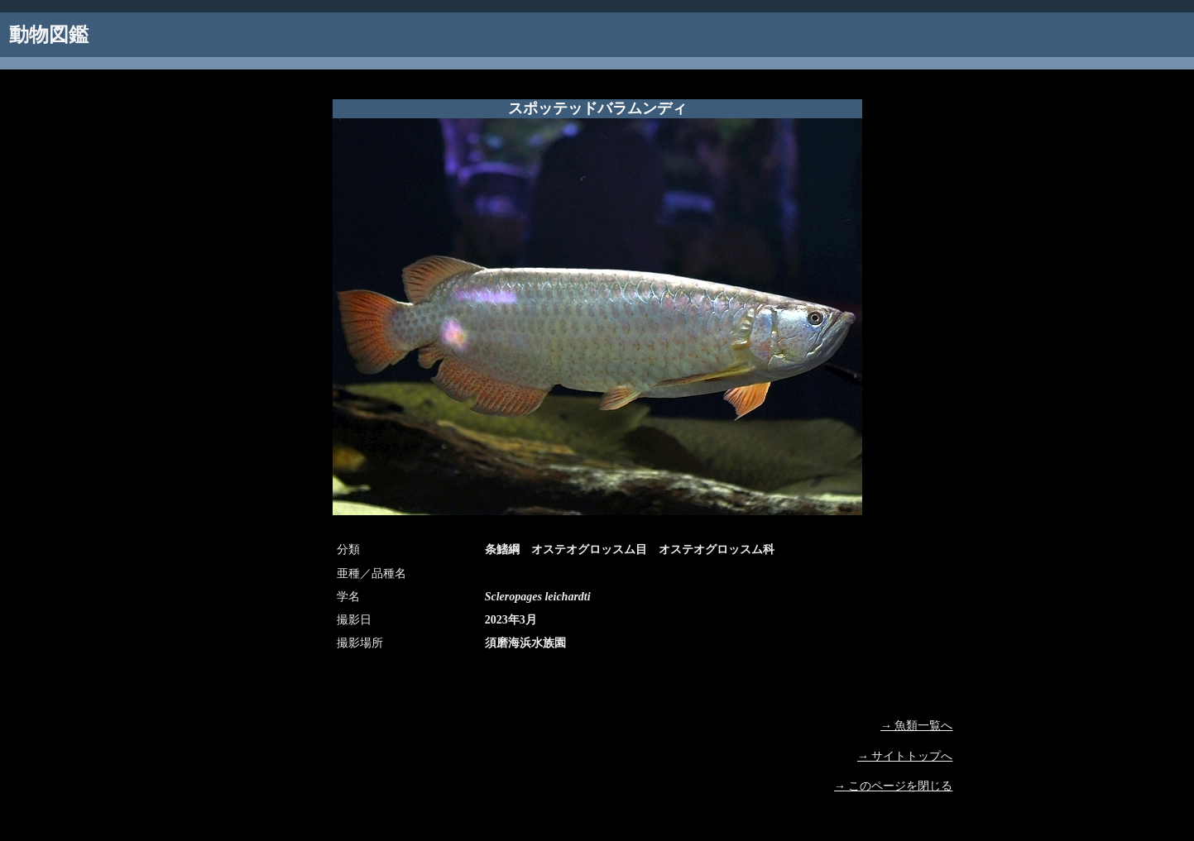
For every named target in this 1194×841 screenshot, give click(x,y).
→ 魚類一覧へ (916, 725)
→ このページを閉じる (893, 786)
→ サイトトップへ (905, 756)
